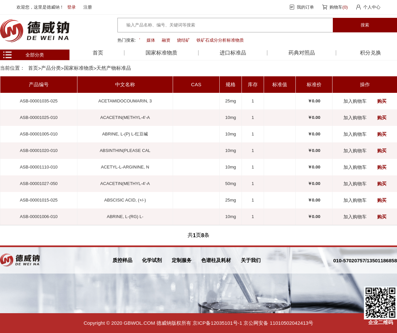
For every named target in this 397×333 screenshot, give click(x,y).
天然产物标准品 (113, 68)
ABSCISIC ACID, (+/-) (125, 200)
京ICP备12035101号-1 (217, 323)
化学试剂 (152, 260)
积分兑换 (370, 53)
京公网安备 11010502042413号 (278, 323)
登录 (71, 7)
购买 (381, 101)
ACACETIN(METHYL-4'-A (125, 117)
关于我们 (251, 260)
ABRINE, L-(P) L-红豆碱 (125, 133)
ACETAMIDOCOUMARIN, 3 (125, 100)
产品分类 (51, 68)
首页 (98, 53)
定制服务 (182, 260)
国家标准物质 (79, 68)
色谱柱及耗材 (216, 260)
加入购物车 (355, 101)
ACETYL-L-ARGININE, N (125, 167)
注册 (87, 7)
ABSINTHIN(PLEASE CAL (125, 150)
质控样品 (122, 260)
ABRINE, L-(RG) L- (125, 216)
